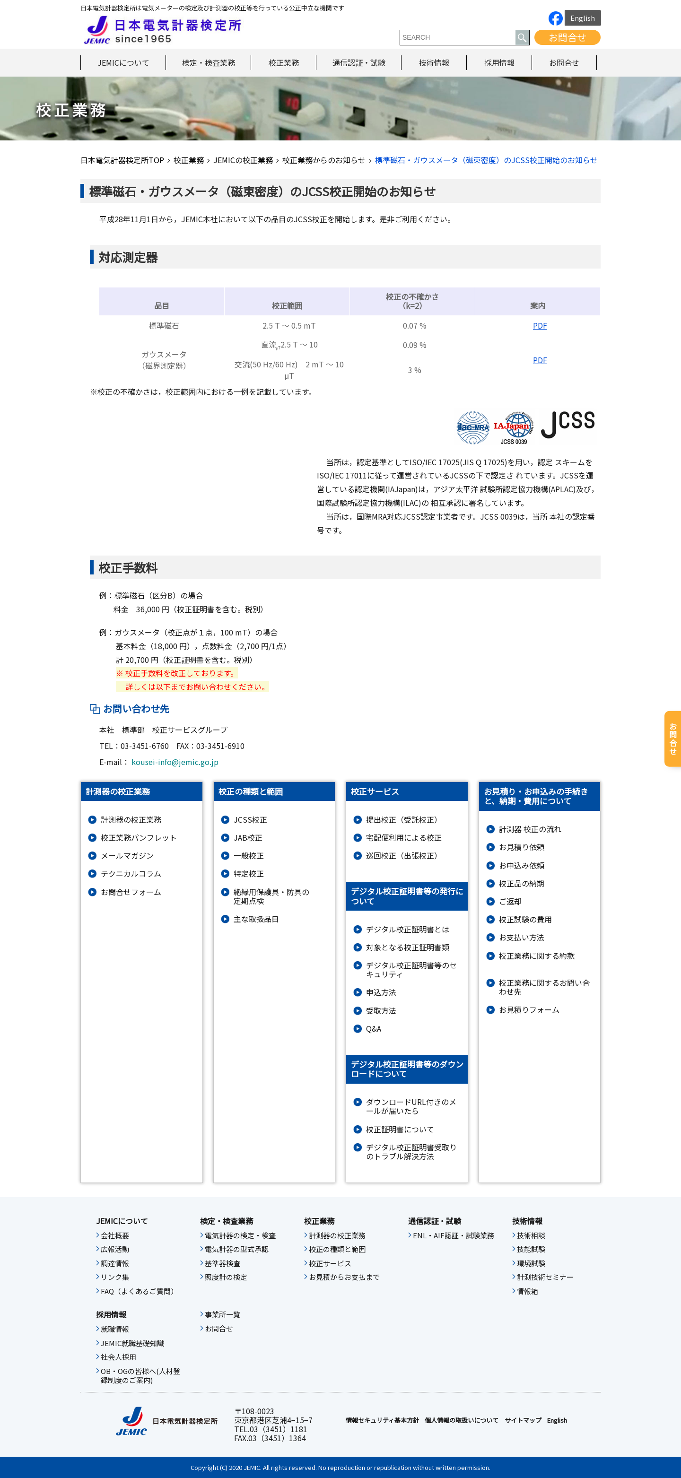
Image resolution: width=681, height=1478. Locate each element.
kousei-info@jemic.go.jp (174, 761)
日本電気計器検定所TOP (122, 160)
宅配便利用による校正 (404, 837)
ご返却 (510, 901)
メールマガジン (127, 855)
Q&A (373, 1028)
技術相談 (531, 1235)
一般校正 (249, 855)
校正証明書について (400, 1129)
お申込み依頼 (521, 865)
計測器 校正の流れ (530, 829)
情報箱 (527, 1291)
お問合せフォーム (131, 891)
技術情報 (434, 62)
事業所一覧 (222, 1314)
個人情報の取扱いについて (461, 1420)
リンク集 (115, 1277)
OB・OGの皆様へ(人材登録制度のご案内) (140, 1375)
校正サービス (330, 1263)
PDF (540, 325)
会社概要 (115, 1235)
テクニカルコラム (131, 873)
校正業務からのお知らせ (324, 160)
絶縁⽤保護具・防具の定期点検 (271, 896)
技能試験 (531, 1249)
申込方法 (381, 992)
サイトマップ (523, 1420)
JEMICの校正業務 (243, 160)
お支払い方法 (521, 937)
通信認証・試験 (358, 62)
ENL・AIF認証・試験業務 (453, 1235)
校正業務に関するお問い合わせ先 (544, 987)
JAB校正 (248, 837)
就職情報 (115, 1329)
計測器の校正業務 (131, 819)
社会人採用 (118, 1357)
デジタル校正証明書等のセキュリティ (411, 970)
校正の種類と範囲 (337, 1249)
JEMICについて (123, 62)
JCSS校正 (250, 819)
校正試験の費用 (525, 919)
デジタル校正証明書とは (407, 929)
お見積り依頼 (521, 847)
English (582, 18)
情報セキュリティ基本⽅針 (382, 1420)
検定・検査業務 (208, 62)
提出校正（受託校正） (404, 819)
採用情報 (499, 62)
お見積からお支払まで (344, 1277)
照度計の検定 (226, 1277)
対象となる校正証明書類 (407, 947)
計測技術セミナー (545, 1277)
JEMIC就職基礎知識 (132, 1343)
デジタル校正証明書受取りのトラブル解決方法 (411, 1152)
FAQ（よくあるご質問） (139, 1291)
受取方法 (381, 1010)
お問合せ (567, 37)
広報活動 (115, 1249)
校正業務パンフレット (139, 837)
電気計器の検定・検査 (240, 1235)
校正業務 (284, 62)
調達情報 (115, 1263)
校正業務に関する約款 (537, 955)
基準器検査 (222, 1263)
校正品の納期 (521, 883)
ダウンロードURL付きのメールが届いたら (411, 1106)
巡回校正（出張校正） (404, 855)
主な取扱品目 (256, 918)
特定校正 (249, 873)
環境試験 (531, 1263)
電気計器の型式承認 (237, 1249)
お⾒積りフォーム (529, 1009)
